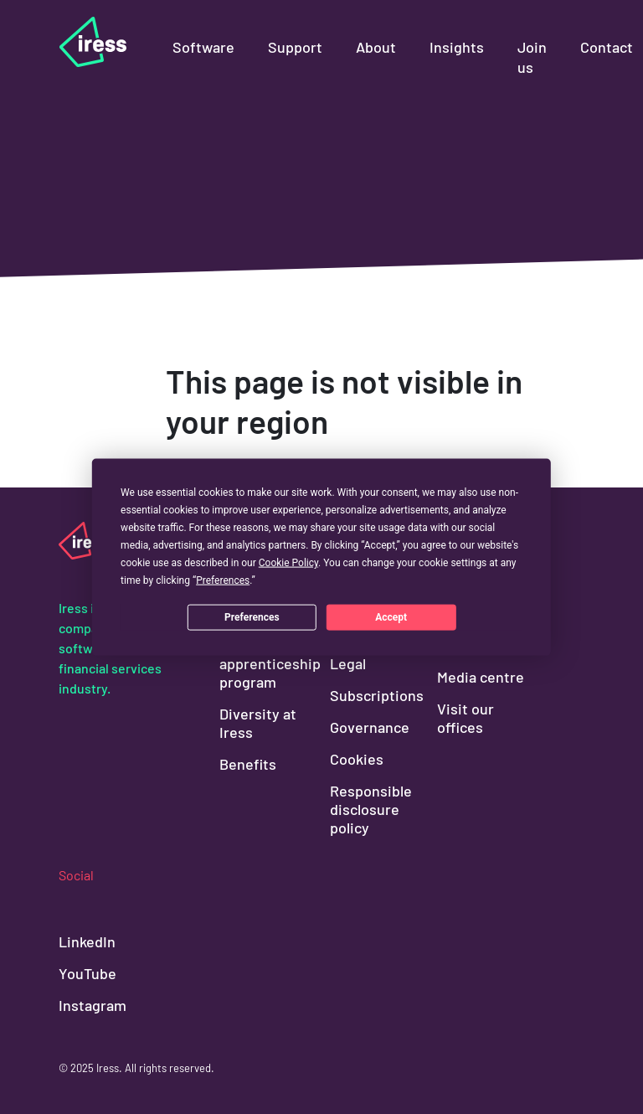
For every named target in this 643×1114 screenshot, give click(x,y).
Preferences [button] (222, 580)
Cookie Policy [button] (288, 563)
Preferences (252, 616)
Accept (391, 616)
